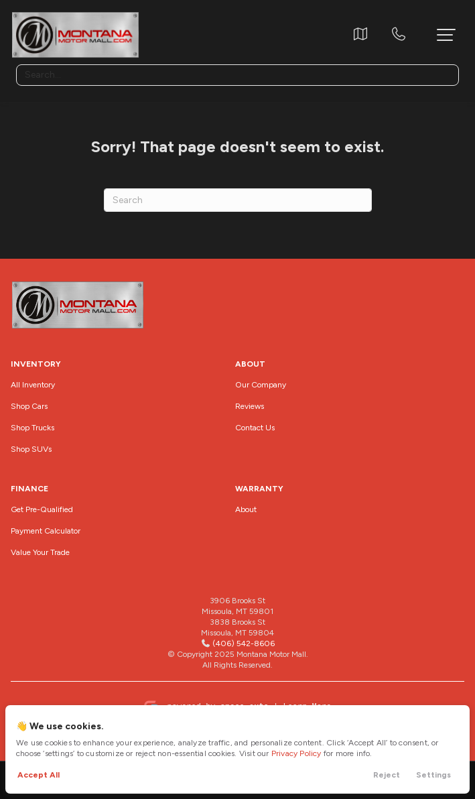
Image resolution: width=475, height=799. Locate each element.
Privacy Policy (296, 753)
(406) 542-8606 (243, 643)
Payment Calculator (45, 531)
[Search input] (237, 75)
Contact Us (255, 427)
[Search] (238, 200)
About (246, 509)
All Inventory (33, 384)
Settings (433, 775)
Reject (386, 775)
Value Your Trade (40, 552)
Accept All (38, 775)
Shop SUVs (31, 449)
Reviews (249, 406)
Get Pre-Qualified (42, 509)
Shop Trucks (32, 427)
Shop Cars (29, 406)
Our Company (260, 384)
